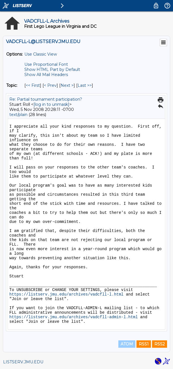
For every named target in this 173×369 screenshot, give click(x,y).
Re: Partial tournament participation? (45, 99)
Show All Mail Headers (46, 74)
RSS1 (144, 344)
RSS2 (159, 344)
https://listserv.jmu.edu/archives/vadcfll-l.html (66, 294)
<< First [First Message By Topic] (33, 85)
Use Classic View (40, 54)
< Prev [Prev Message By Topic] (50, 85)
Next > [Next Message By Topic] (67, 85)
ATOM (127, 344)
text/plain (18, 114)
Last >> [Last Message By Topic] (85, 85)
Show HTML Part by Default (52, 69)
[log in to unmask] (51, 104)
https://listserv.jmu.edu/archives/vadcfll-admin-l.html (73, 317)
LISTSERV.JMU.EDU (23, 361)
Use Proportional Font (46, 64)
